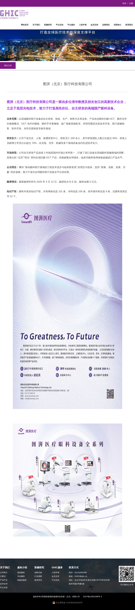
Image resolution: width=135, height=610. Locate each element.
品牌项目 (106, 25)
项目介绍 (8, 65)
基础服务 (21, 572)
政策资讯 (38, 580)
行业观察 (38, 576)
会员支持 (94, 25)
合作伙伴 (4, 584)
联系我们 (129, 25)
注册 (131, 3)
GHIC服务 (57, 567)
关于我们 (36, 25)
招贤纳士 (117, 25)
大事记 (3, 576)
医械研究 (48, 25)
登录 (124, 3)
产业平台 (4, 580)
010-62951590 (81, 572)
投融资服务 (22, 580)
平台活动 (59, 25)
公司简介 (4, 572)
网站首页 (24, 25)
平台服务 (71, 25)
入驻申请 (83, 25)
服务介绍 (22, 567)
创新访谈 (38, 572)
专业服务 (21, 576)
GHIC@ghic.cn (81, 576)
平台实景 (4, 587)
